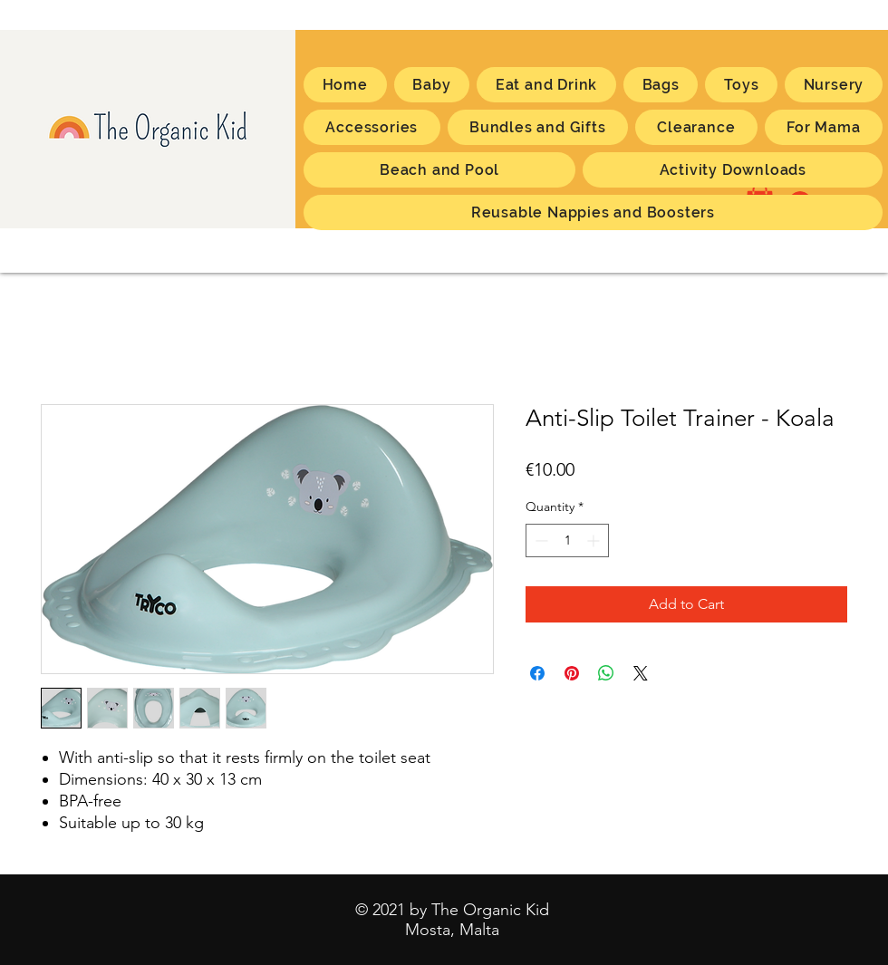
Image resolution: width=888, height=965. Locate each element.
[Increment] (595, 540)
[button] (824, 127)
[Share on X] (641, 673)
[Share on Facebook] (537, 673)
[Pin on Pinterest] (572, 673)
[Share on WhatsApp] (606, 673)
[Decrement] (539, 540)
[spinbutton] (567, 540)
